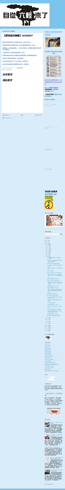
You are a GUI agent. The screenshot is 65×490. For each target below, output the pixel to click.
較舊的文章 (38, 115)
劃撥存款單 (51, 91)
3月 (48, 319)
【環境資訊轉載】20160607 (53, 304)
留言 (47, 379)
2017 (47, 242)
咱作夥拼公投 (50, 194)
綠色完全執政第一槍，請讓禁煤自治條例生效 (56, 471)
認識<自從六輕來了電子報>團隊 (51, 370)
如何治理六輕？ (48, 357)
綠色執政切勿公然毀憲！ (52, 293)
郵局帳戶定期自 (57, 94)
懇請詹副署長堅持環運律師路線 (53, 315)
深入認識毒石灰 (48, 361)
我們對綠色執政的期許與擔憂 (53, 263)
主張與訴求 (47, 346)
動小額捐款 (48, 96)
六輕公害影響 (47, 348)
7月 (48, 254)
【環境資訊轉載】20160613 (53, 285)
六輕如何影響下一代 (49, 149)
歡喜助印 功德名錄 (50, 99)
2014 (47, 327)
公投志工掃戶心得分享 (49, 366)
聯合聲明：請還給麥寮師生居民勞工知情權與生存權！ (54, 261)
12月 (48, 245)
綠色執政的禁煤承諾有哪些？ (53, 295)
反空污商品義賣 (50, 270)
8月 (48, 252)
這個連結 (48, 387)
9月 (48, 250)
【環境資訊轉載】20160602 (53, 313)
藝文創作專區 (47, 369)
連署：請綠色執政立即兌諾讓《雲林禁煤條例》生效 (54, 297)
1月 (48, 323)
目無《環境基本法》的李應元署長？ (54, 272)
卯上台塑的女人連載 (49, 367)
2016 (47, 243)
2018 (47, 240)
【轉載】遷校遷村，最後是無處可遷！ (53, 447)
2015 (47, 325)
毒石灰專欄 (49, 213)
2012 (47, 330)
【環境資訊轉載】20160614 (53, 278)
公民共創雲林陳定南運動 (50, 362)
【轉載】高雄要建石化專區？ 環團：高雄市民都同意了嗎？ (54, 311)
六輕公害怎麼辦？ (48, 169)
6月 (48, 256)
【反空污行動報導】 (51, 302)
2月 (48, 321)
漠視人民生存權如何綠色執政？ (53, 280)
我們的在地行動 (48, 351)
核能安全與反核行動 (49, 356)
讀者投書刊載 (47, 349)
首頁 (22, 115)
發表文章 (48, 377)
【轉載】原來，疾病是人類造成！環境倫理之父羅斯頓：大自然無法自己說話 (54, 283)
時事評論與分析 (48, 354)
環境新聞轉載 (8, 69)
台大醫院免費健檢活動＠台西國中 (54, 309)
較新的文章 (5, 115)
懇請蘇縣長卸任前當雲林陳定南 (51, 364)
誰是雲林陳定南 (48, 353)
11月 (48, 247)
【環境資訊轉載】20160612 (53, 287)
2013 (47, 328)
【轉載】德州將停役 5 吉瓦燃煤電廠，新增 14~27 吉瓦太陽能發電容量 (54, 275)
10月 (48, 249)
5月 (48, 317)
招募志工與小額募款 (49, 359)
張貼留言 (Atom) (8, 117)
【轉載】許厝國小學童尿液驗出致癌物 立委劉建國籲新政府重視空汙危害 (54, 290)
